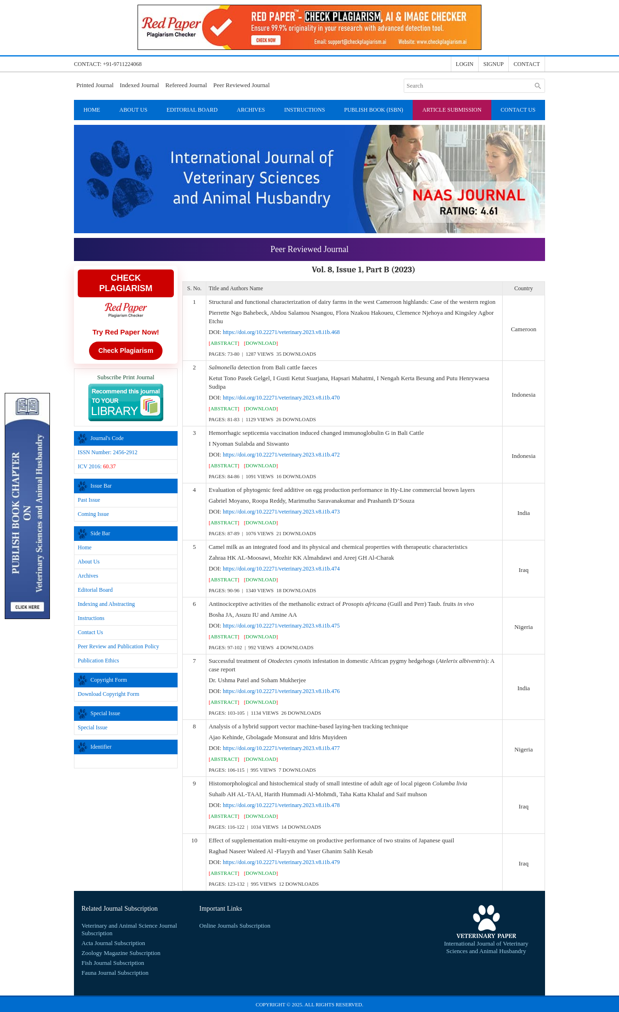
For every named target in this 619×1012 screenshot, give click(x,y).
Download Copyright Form (108, 694)
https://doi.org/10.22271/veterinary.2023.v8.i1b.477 (281, 748)
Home (91, 109)
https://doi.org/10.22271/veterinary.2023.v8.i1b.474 (281, 568)
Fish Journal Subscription (112, 962)
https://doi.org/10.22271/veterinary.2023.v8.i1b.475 (281, 625)
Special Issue (92, 727)
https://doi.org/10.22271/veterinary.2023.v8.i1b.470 (281, 397)
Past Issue (89, 500)
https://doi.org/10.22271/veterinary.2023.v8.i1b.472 (281, 454)
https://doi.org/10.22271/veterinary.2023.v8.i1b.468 (281, 332)
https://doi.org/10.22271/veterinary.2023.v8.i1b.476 (281, 691)
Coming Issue (93, 514)
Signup (493, 64)
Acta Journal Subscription (113, 943)
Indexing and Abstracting (106, 604)
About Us (133, 109)
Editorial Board (191, 109)
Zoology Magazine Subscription (121, 952)
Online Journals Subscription (234, 925)
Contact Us (518, 109)
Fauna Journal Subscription (114, 972)
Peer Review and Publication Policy (118, 646)
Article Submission (452, 109)
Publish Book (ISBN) (373, 109)
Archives (250, 109)
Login (464, 64)
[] (224, 343)
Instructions (304, 109)
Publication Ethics (98, 660)
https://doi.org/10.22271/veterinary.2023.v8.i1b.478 (281, 805)
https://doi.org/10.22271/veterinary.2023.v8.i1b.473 (281, 511)
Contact (526, 64)
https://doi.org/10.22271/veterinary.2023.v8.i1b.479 (281, 862)
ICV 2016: (97, 466)
